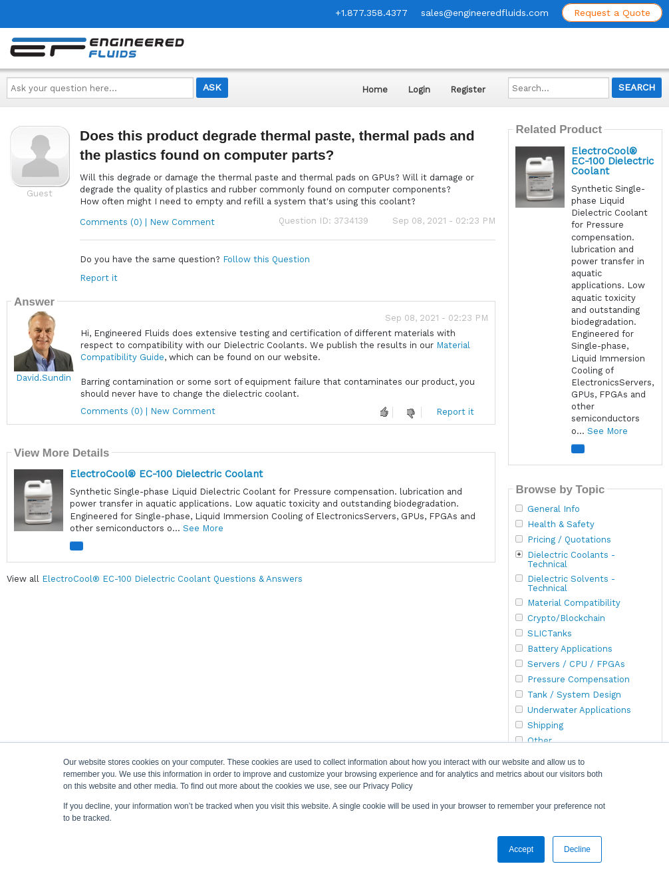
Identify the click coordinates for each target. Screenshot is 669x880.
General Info (553, 509)
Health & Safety (561, 524)
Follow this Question (266, 259)
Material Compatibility (573, 603)
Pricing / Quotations (569, 540)
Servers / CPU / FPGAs (576, 664)
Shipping (545, 725)
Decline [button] (577, 849)
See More (203, 528)
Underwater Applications (579, 710)
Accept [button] (521, 849)
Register (467, 90)
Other (539, 741)
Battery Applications (569, 649)
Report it (99, 278)
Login (419, 90)
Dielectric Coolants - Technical (571, 559)
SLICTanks (549, 633)
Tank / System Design (574, 695)
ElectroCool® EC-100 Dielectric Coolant (166, 474)
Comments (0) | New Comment (147, 222)
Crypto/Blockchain (566, 618)
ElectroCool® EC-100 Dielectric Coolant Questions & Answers (172, 579)
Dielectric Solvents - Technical (571, 583)
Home (375, 90)
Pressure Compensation (578, 679)
